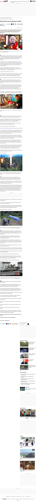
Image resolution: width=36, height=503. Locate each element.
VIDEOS (21, 436)
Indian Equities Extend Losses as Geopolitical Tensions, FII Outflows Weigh (28, 384)
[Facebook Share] (13, 24)
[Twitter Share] (12, 24)
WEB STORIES (22, 408)
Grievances (18, 500)
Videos (23, 496)
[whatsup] (35, 1)
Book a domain (14, 496)
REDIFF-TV (27, 1)
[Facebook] (34, 1)
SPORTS (22, 1)
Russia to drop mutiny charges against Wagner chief (32, 349)
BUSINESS (15, 1)
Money (21, 496)
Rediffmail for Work (8, 496)
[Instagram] (32, 1)
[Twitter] (31, 1)
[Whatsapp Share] (10, 24)
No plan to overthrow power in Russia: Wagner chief (32, 343)
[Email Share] (8, 24)
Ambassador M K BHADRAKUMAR (4, 320)
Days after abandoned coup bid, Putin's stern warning (32, 366)
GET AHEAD (24, 1)
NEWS (12, 1)
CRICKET (19, 1)
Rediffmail (18, 496)
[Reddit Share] (15, 24)
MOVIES (17, 1)
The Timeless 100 (27, 496)
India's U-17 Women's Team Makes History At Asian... (30, 389)
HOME (11, 1)
